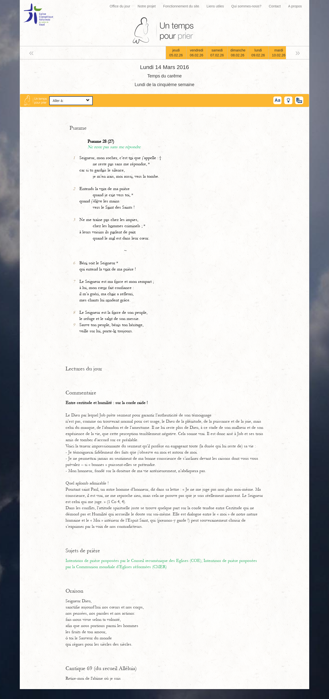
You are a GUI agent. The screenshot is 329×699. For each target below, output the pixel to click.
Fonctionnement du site (181, 6)
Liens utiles (215, 6)
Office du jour (120, 6)
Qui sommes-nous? (246, 6)
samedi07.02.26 (217, 52)
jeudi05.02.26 (176, 52)
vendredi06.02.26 (196, 52)
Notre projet (147, 6)
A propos (295, 6)
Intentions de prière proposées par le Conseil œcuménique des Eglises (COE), (135, 560)
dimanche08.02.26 (238, 52)
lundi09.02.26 (258, 52)
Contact (275, 6)
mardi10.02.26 (278, 52)
